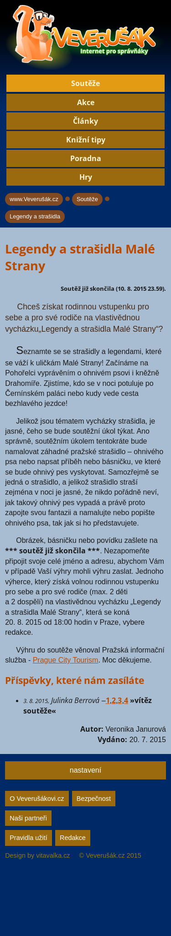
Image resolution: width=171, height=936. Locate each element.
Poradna (85, 158)
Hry (85, 177)
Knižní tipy (85, 140)
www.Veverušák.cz (34, 199)
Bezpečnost (94, 798)
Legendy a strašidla (35, 216)
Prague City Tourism (65, 660)
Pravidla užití (28, 837)
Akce (85, 102)
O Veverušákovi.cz (37, 798)
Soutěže (85, 83)
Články (85, 121)
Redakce (73, 837)
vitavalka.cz (53, 855)
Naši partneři (28, 818)
